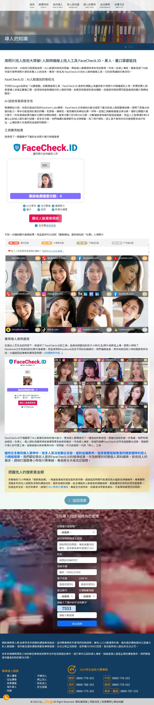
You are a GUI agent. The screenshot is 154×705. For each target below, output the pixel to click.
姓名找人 (42, 683)
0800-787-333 (129, 691)
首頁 (32, 5)
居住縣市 (62, 590)
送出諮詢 (77, 623)
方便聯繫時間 (87, 590)
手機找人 (42, 675)
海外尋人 (12, 687)
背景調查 (12, 683)
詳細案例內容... (53, 353)
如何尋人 (58, 5)
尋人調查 (12, 675)
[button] (6, 697)
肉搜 (9, 690)
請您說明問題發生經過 (70, 538)
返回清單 (77, 500)
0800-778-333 (121, 684)
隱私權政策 (81, 701)
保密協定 (95, 701)
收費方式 (119, 5)
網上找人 (42, 679)
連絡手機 (62, 566)
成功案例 (105, 5)
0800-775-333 (85, 691)
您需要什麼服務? (67, 526)
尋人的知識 (73, 5)
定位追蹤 (42, 687)
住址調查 (12, 679)
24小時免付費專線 (58, 487)
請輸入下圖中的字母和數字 (72, 602)
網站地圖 (118, 701)
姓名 (60, 554)
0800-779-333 (85, 678)
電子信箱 (62, 578)
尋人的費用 (89, 5)
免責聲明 (106, 701)
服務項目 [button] (44, 5)
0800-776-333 (121, 678)
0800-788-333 (85, 684)
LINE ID (83, 578)
